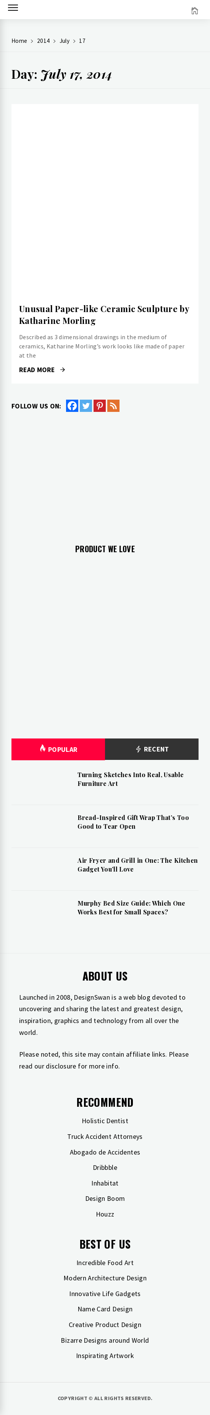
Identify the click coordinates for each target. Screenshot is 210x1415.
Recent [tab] (151, 749)
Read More (42, 370)
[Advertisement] (105, 473)
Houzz (105, 1214)
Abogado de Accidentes (105, 1152)
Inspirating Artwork (105, 1355)
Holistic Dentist (105, 1120)
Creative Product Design (105, 1324)
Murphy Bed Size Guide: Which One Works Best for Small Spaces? (132, 907)
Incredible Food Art (105, 1262)
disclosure (61, 1066)
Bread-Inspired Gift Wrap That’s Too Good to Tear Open (133, 821)
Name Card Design (105, 1308)
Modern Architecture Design (105, 1278)
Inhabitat (104, 1183)
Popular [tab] (58, 749)
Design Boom (105, 1198)
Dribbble (105, 1167)
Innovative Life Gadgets (105, 1293)
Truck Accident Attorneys (105, 1136)
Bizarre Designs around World (105, 1340)
